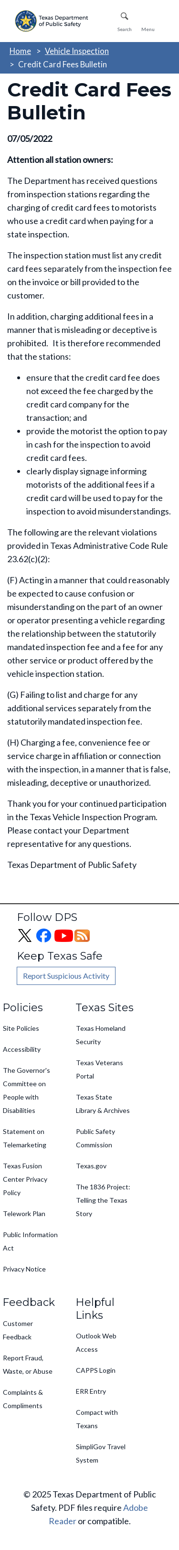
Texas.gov (91, 1166)
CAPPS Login (96, 1370)
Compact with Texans (97, 1419)
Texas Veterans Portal (99, 1069)
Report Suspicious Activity (66, 975)
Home (20, 51)
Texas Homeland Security (101, 1035)
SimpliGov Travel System (101, 1453)
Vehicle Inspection (77, 51)
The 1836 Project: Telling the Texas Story (103, 1200)
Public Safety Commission (95, 1138)
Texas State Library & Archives (103, 1103)
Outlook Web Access (96, 1342)
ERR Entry (91, 1391)
